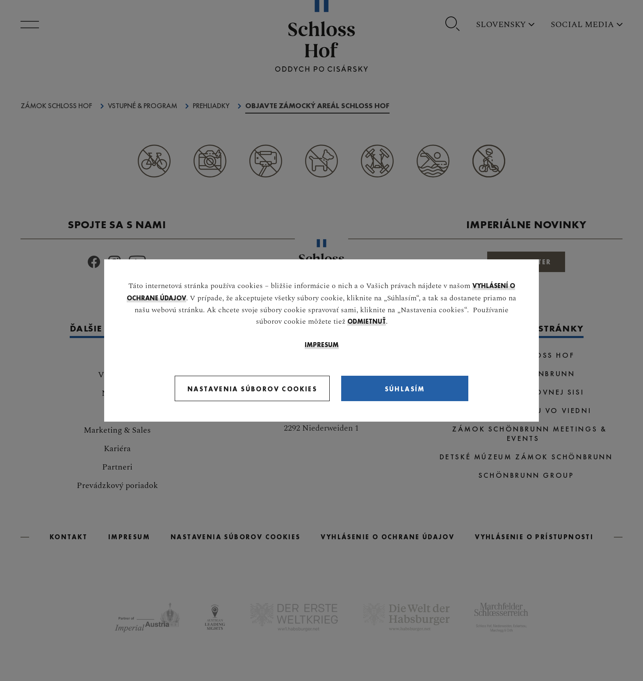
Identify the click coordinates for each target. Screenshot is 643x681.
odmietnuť (366, 321)
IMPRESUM (322, 344)
